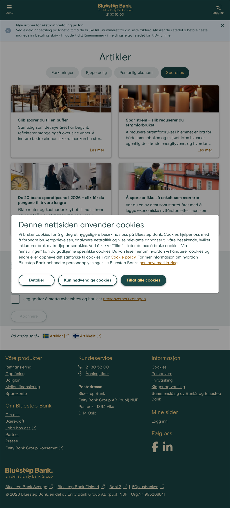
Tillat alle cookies (143, 280)
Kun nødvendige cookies (87, 280)
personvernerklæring (158, 262)
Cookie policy (123, 257)
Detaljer (36, 280)
